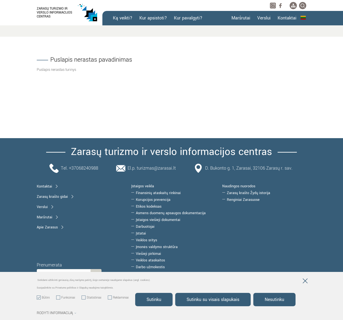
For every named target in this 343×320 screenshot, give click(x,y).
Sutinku (154, 299)
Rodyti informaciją (56, 313)
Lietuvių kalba (303, 17)
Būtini (43, 298)
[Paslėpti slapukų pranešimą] (305, 281)
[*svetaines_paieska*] (302, 5)
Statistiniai (91, 298)
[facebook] (280, 6)
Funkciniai (65, 298)
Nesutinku (274, 299)
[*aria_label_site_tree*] (293, 5)
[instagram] (273, 6)
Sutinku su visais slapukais (213, 299)
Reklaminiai (118, 298)
